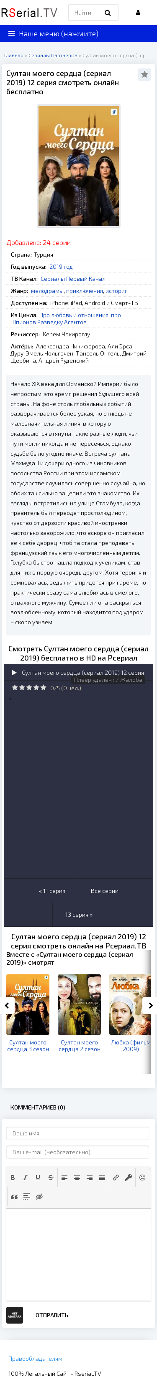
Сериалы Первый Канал (73, 278)
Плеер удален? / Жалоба (108, 679)
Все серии (104, 890)
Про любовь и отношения (73, 314)
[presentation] (13, 1177)
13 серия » (79, 914)
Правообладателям (35, 1358)
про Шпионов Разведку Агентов (65, 318)
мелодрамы (47, 290)
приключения (84, 290)
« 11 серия (52, 890)
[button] (13, 1177)
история (117, 290)
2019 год (61, 266)
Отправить (52, 1315)
